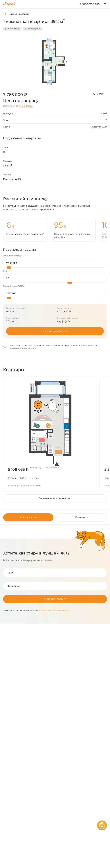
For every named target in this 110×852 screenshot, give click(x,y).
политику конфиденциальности (54, 610)
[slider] (9, 267)
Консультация (28, 517)
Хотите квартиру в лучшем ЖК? (36, 553)
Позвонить (81, 517)
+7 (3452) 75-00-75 (89, 4)
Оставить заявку (55, 598)
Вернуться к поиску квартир (55, 498)
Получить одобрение (55, 331)
